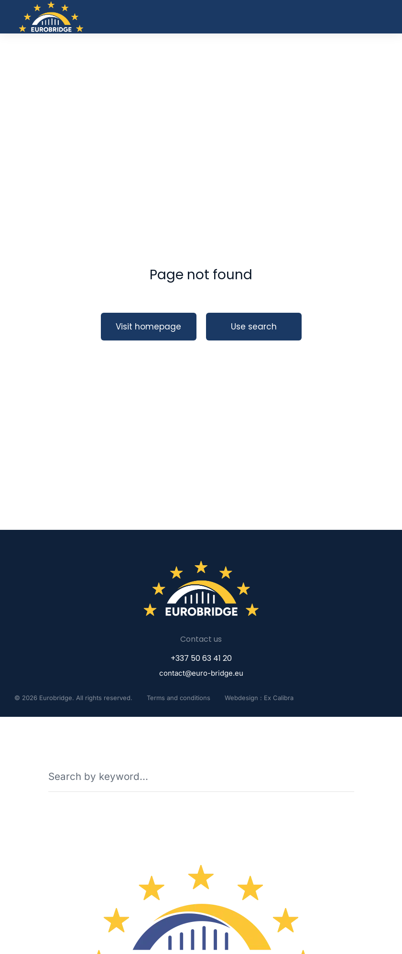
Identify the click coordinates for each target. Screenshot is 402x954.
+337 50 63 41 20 (201, 658)
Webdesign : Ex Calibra (259, 698)
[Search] (347, 776)
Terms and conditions (178, 698)
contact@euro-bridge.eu (201, 673)
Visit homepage (148, 326)
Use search (254, 326)
